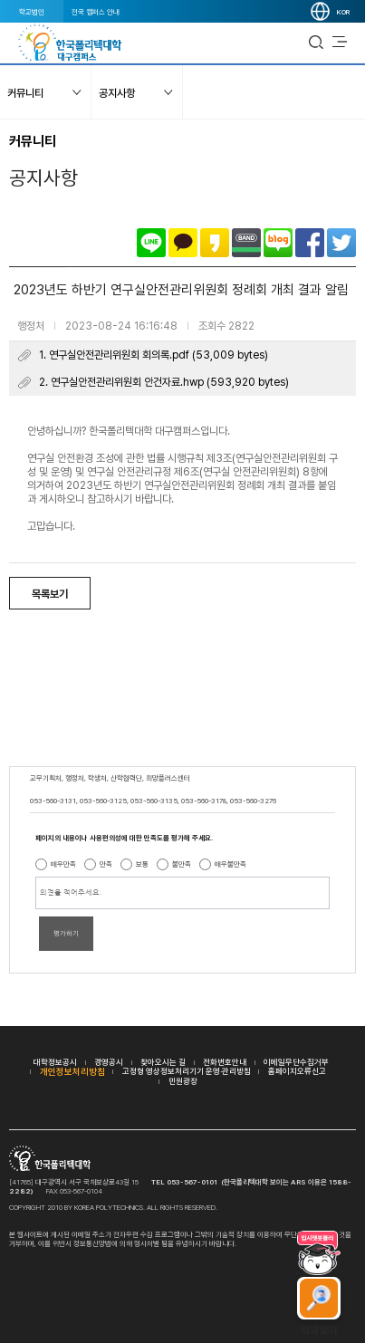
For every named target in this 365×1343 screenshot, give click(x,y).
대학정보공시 (55, 1062)
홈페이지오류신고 (297, 1071)
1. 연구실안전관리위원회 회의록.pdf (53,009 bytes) (153, 355)
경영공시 (108, 1062)
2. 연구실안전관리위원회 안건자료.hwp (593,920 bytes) (164, 382)
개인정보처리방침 (72, 1071)
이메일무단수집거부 (296, 1062)
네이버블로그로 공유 (278, 242)
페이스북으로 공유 (309, 242)
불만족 (181, 863)
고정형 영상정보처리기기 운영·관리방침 (186, 1071)
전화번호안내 (224, 1062)
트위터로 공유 (341, 242)
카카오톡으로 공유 (182, 242)
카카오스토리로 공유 (214, 242)
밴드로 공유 (246, 242)
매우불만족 (230, 863)
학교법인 (31, 11)
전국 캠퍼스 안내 (96, 11)
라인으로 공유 (151, 242)
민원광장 (182, 1081)
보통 (142, 863)
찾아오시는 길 (163, 1062)
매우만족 (63, 863)
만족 (106, 863)
